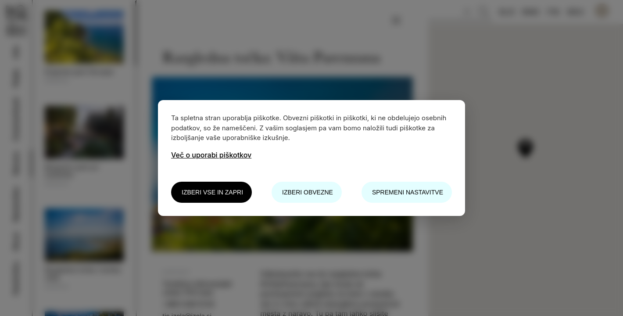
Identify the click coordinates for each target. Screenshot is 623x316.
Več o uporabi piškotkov (211, 155)
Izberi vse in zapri (212, 192)
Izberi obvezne (307, 192)
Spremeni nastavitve (407, 192)
